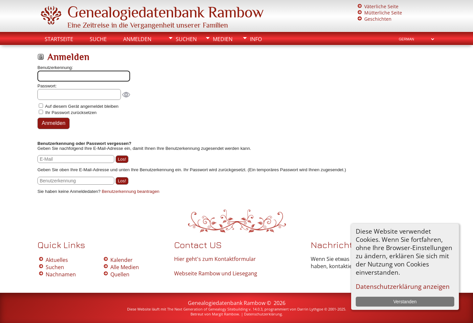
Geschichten (378, 19)
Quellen (119, 274)
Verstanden (405, 301)
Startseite (59, 39)
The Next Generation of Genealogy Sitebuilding (207, 309)
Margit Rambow (225, 313)
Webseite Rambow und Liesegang (215, 273)
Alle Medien (124, 267)
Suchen (186, 39)
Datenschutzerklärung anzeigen (403, 286)
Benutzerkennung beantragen (131, 191)
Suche (98, 39)
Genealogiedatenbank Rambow (165, 12)
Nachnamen (61, 274)
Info (256, 39)
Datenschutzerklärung (263, 313)
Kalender (121, 260)
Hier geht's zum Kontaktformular (215, 259)
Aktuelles (57, 260)
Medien (223, 39)
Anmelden (137, 39)
